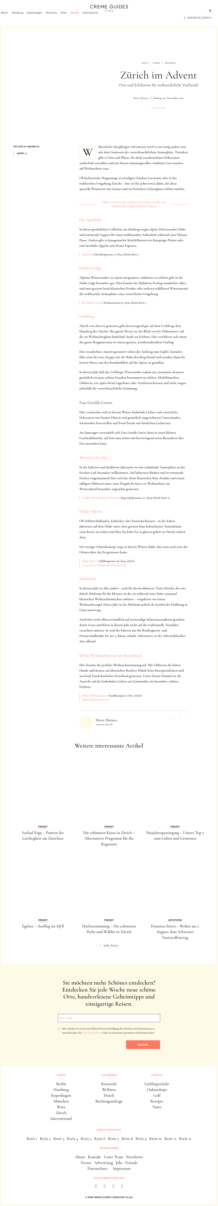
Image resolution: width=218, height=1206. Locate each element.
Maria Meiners (141, 98)
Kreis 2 (45, 1138)
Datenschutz (97, 1168)
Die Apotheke (90, 219)
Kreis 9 (141, 1138)
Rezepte (156, 1101)
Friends (131, 1162)
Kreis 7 (113, 1138)
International (96, 17)
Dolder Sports (90, 511)
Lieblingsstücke (157, 1083)
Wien (70, 17)
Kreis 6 (99, 1138)
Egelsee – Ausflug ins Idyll (43, 926)
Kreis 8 (127, 1138)
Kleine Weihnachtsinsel (94, 695)
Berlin (10, 17)
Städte (12, 10)
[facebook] (96, 1187)
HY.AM (129, 1197)
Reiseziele (109, 1083)
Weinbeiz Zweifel (93, 457)
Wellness (109, 1089)
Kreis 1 (32, 1138)
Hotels (109, 1095)
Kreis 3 (58, 1138)
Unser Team (113, 1157)
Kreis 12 (185, 1138)
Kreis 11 (170, 1138)
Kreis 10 (155, 1138)
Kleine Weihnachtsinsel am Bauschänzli (110, 655)
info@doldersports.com (114, 565)
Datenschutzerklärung (92, 1032)
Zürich (80, 17)
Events (86, 1162)
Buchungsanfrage (109, 1101)
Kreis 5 (86, 1138)
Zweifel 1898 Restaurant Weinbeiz (100, 498)
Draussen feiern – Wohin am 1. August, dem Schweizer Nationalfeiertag (175, 932)
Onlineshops (157, 1089)
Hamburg (23, 17)
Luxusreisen (33, 10)
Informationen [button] (109, 1148)
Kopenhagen (40, 17)
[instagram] (105, 1187)
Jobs (119, 1162)
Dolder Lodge (90, 268)
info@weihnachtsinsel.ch (95, 699)
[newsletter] (122, 1187)
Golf (156, 1095)
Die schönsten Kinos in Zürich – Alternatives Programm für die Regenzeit (109, 838)
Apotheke (87, 254)
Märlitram (87, 578)
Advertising (103, 1162)
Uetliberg (86, 316)
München (57, 17)
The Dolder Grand (92, 303)
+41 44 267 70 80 (91, 565)
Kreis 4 (72, 1138)
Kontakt (94, 1157)
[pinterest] (113, 1187)
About (80, 1157)
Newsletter (134, 1157)
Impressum (122, 1168)
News (156, 1107)
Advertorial (158, 108)
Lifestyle (55, 10)
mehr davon (110, 945)
